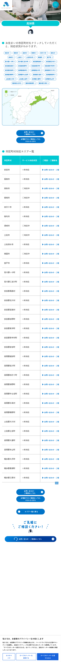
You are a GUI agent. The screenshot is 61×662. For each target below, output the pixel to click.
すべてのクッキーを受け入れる (48, 656)
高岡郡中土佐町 (23, 75)
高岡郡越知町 (22, 70)
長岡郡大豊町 (36, 79)
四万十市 (43, 53)
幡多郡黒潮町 (29, 83)
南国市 (40, 57)
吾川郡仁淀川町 (23, 61)
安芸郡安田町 (9, 70)
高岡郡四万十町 (50, 70)
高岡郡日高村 (37, 75)
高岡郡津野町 (9, 75)
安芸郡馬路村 (37, 61)
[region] (30, 649)
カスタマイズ (9, 656)
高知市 (25, 53)
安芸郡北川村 (50, 61)
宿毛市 (53, 53)
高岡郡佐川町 (35, 70)
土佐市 (19, 57)
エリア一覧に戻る (31, 511)
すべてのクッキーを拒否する (26, 656)
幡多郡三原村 (43, 83)
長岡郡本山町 (49, 79)
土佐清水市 (29, 57)
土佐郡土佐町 (23, 79)
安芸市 (7, 53)
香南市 (33, 53)
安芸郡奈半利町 (50, 66)
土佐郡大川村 (10, 79)
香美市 (16, 53)
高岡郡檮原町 (50, 75)
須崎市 (10, 57)
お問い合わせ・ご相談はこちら (30, 133)
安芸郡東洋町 (35, 66)
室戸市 (49, 57)
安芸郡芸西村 (9, 66)
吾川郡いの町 (9, 61)
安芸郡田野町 (22, 66)
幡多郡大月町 (16, 83)
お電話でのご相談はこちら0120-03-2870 (30, 140)
